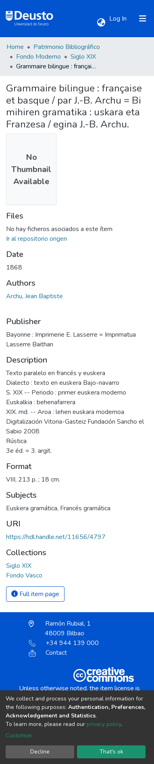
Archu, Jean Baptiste (34, 296)
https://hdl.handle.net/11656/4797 (56, 537)
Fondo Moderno (38, 56)
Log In (118, 18)
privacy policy (104, 724)
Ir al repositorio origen (36, 238)
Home (15, 46)
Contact (48, 652)
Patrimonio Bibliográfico (66, 46)
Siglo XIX (83, 56)
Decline (40, 752)
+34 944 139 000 (64, 643)
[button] (101, 23)
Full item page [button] (35, 594)
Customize (19, 735)
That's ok (111, 752)
